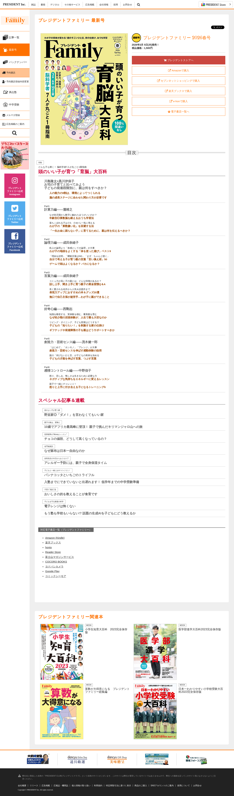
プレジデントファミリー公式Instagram (14, 187)
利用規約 (98, 785)
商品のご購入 (140, 785)
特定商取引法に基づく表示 (118, 785)
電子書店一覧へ (178, 111)
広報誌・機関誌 (61, 785)
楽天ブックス (53, 542)
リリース (34, 785)
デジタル (54, 4)
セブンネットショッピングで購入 (178, 80)
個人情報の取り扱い (81, 785)
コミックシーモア (55, 576)
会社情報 (103, 4)
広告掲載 (89, 4)
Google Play (52, 571)
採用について (183, 785)
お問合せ (127, 4)
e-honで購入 (178, 101)
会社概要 (22, 785)
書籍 (43, 4)
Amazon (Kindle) (55, 537)
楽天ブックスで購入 (178, 91)
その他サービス (72, 4)
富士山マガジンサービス (59, 556)
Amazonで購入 (178, 70)
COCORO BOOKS (56, 561)
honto (48, 547)
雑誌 (33, 4)
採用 (115, 4)
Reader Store (53, 552)
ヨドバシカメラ (54, 566)
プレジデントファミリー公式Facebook (14, 243)
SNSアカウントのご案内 (162, 785)
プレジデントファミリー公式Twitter (14, 215)
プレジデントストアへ (178, 60)
